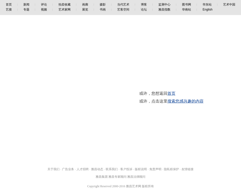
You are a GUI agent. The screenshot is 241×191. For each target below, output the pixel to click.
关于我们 (53, 169)
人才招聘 (83, 169)
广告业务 (68, 169)
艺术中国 (229, 4)
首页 (9, 4)
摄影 (103, 4)
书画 (103, 9)
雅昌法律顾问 (136, 176)
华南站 (186, 9)
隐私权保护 (171, 169)
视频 (44, 9)
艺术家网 (64, 9)
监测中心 (164, 4)
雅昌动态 (97, 169)
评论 (44, 4)
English (207, 9)
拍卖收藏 (64, 4)
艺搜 (9, 9)
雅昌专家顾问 (117, 176)
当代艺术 (123, 4)
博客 (144, 4)
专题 (26, 9)
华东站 (207, 4)
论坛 (144, 9)
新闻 (26, 4)
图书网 (186, 4)
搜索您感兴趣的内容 (185, 101)
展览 (85, 9)
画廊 (85, 4)
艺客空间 (123, 9)
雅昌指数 (164, 9)
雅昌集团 (102, 176)
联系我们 (112, 169)
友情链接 (188, 169)
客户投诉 (126, 169)
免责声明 (155, 169)
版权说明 (141, 169)
